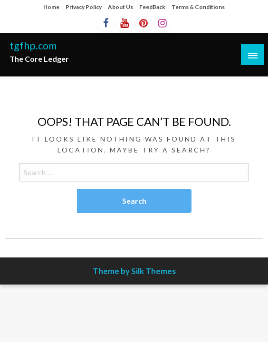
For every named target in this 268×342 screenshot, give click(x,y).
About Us (120, 6)
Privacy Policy (84, 6)
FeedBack (152, 6)
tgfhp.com (33, 45)
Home (51, 6)
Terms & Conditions (198, 6)
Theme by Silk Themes (134, 271)
